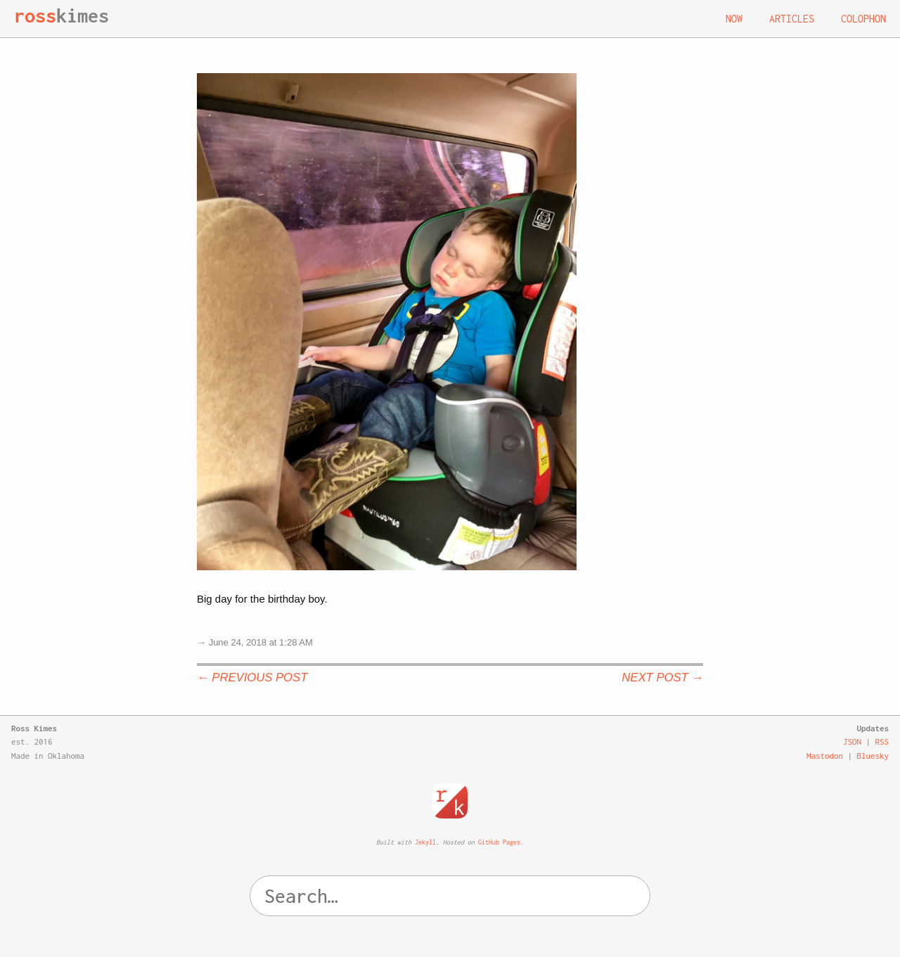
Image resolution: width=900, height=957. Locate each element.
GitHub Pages (499, 842)
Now (734, 19)
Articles (791, 19)
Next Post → (662, 677)
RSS (882, 741)
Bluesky (873, 755)
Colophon (863, 19)
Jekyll (425, 842)
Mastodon (824, 755)
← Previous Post (252, 677)
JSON (852, 741)
